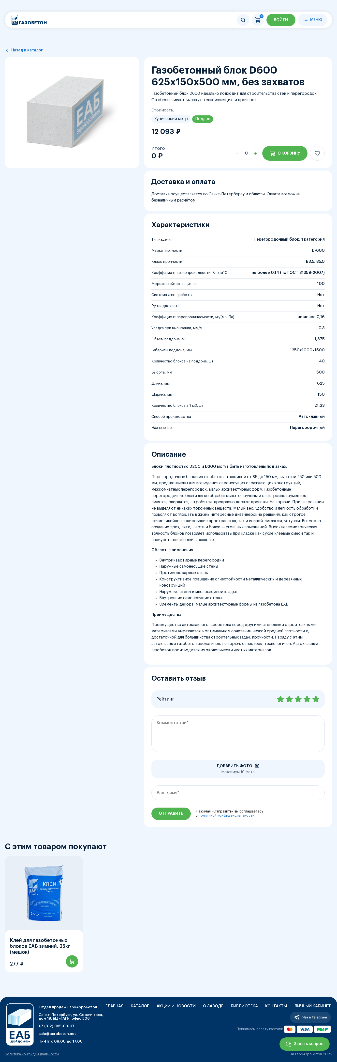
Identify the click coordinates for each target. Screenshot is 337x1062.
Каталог (140, 1006)
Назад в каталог (27, 50)
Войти (281, 20)
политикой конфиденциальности (226, 815)
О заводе (213, 1006)
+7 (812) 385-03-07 (56, 1026)
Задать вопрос (308, 1044)
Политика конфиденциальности (32, 1054)
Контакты (276, 1006)
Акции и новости (176, 1006)
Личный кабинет (312, 1006)
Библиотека (244, 1006)
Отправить (171, 813)
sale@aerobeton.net (57, 1034)
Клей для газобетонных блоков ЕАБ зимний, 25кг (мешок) (40, 946)
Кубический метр (171, 119)
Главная (114, 1006)
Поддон (202, 119)
